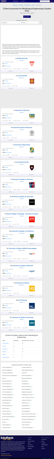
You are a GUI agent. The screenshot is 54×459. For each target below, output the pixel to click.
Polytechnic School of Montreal (21, 127)
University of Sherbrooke (21, 145)
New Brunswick (5, 343)
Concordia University (21, 162)
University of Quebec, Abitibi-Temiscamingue (22, 248)
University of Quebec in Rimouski (21, 265)
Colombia (43, 442)
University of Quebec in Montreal (21, 179)
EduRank (32, 13)
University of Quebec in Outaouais (21, 317)
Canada (33, 5)
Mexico (42, 441)
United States (44, 439)
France (42, 446)
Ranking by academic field (21, 20)
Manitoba (4, 351)
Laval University (21, 75)
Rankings (31, 71)
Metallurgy (21, 5)
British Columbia (5, 357)
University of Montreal (21, 110)
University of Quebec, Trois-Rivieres (21, 231)
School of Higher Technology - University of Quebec (21, 214)
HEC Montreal (21, 300)
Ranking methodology (6, 455)
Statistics (11, 71)
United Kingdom (44, 444)
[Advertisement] (11, 35)
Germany (43, 448)
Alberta (4, 354)
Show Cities (27, 16)
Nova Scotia (4, 348)
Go (40, 22)
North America (27, 5)
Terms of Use (44, 458)
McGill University (21, 58)
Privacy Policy (50, 458)
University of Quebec (21, 283)
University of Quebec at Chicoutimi (21, 196)
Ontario (4, 346)
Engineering (15, 5)
